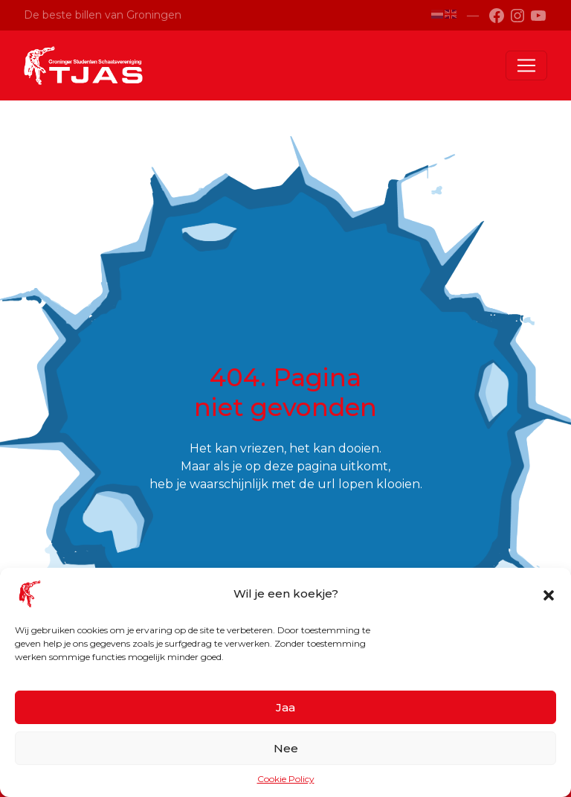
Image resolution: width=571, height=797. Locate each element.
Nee (286, 748)
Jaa (285, 707)
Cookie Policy (285, 778)
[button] (548, 593)
